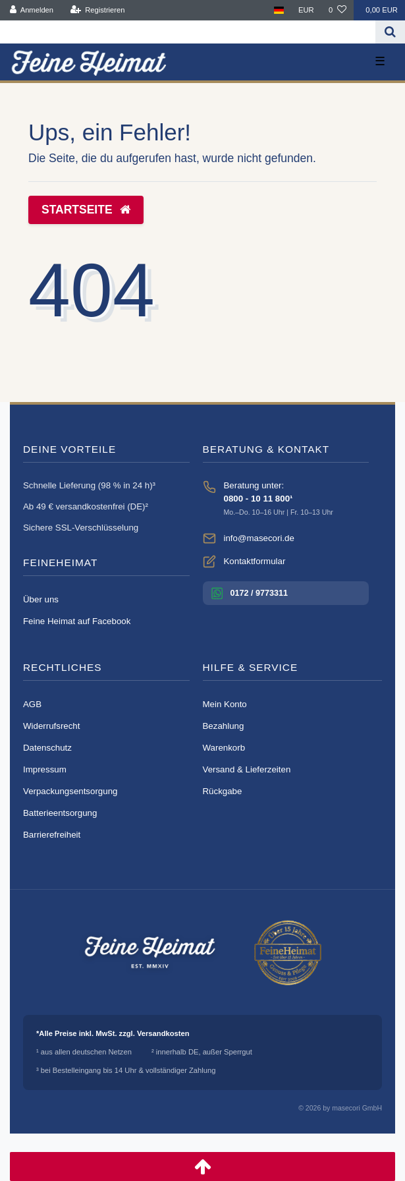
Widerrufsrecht (51, 726)
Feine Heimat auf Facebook (76, 621)
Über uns (41, 599)
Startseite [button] (85, 209)
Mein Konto (225, 704)
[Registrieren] (97, 10)
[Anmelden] (32, 10)
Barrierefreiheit (51, 835)
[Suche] (390, 31)
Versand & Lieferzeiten (247, 769)
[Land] (279, 10)
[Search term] (187, 31)
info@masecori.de (259, 538)
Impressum (45, 769)
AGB (32, 704)
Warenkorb (224, 748)
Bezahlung (223, 726)
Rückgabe (222, 791)
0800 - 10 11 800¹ (258, 499)
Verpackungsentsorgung (70, 791)
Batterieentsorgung (60, 813)
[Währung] (306, 10)
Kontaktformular (255, 561)
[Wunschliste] (337, 10)
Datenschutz (47, 748)
